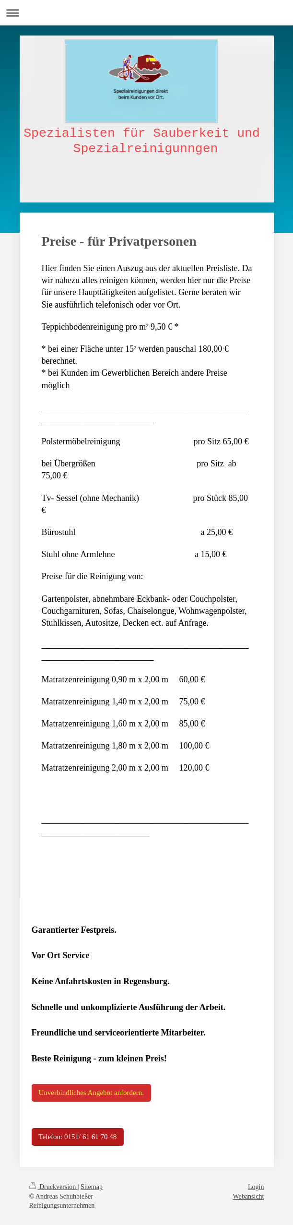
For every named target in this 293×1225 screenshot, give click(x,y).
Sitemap (92, 1186)
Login (256, 1186)
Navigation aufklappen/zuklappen (146, 12)
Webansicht (248, 1196)
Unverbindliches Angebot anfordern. (91, 1092)
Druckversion (53, 1186)
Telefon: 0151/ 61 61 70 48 (78, 1137)
